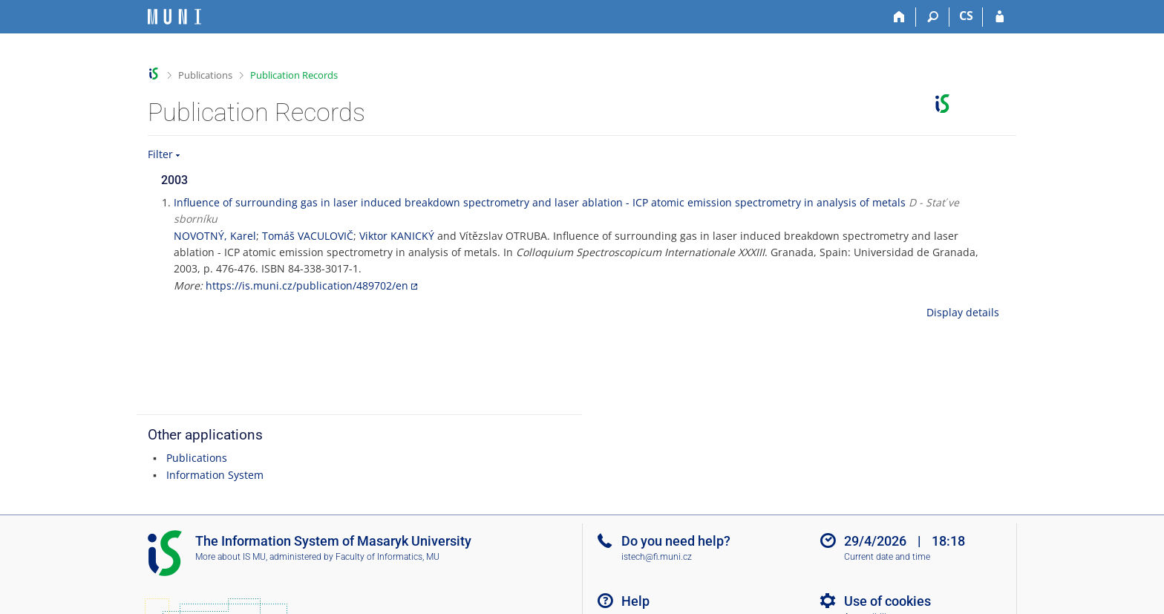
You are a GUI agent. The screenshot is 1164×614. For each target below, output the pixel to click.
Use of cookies (887, 601)
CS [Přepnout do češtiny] (966, 15)
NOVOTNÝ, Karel (215, 236)
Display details (962, 312)
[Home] (899, 17)
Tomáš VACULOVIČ (307, 236)
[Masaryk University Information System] (174, 16)
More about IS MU (230, 557)
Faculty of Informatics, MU (387, 557)
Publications (205, 75)
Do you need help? (675, 541)
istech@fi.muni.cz (656, 557)
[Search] (932, 17)
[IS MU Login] (999, 17)
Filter (160, 154)
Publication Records (294, 75)
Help (635, 601)
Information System (215, 475)
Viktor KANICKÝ (396, 236)
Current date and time (887, 557)
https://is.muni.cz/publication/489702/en (307, 285)
